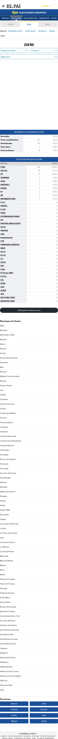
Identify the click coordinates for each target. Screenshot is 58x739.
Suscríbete (46, 6)
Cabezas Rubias (6, 386)
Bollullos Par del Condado (9, 376)
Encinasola (4, 469)
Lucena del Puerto (7, 552)
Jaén (44, 715)
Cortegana (4, 427)
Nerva (2, 570)
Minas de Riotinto (6, 561)
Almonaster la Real (7, 335)
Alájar (2, 326)
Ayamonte (4, 362)
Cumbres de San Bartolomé (10, 441)
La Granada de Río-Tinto (9, 524)
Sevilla (43, 721)
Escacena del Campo (8, 473)
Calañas (3, 395)
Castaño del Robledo (8, 413)
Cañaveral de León (7, 404)
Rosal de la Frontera (7, 611)
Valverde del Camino (8, 658)
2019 (10, 24)
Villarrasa (3, 681)
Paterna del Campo (7, 584)
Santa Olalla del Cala (8, 644)
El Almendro (4, 450)
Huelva (2, 505)
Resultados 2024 (31, 18)
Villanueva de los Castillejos (10, 676)
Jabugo (3, 519)
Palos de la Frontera (7, 579)
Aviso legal (35, 736)
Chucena (3, 418)
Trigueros (3, 648)
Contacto (4, 736)
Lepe (2, 538)
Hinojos (3, 501)
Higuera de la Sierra (7, 492)
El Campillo (4, 455)
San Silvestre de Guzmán (9, 630)
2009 (47, 24)
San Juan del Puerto (7, 621)
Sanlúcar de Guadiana (8, 625)
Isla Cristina (4, 515)
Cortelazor (4, 432)
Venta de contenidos (15, 736)
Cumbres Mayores (7, 445)
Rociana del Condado (8, 607)
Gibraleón (3, 487)
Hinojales (3, 496)
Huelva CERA (5, 510)
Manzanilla (4, 556)
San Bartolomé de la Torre (10, 616)
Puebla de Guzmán (7, 593)
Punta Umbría (5, 602)
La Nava (3, 528)
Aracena (3, 349)
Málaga (14, 721)
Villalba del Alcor (6, 667)
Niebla (2, 575)
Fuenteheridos (5, 478)
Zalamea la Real (6, 685)
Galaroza (3, 482)
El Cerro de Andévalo (8, 459)
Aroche (3, 353)
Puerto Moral (5, 598)
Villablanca (4, 662)
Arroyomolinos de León (9, 358)
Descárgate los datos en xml (29, 310)
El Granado (4, 464)
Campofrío (4, 399)
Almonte (3, 339)
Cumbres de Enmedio (8, 436)
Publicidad (26, 736)
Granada (43, 709)
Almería (14, 704)
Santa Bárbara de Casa (9, 639)
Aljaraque (3, 330)
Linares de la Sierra (7, 542)
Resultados (16, 18)
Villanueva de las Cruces (9, 671)
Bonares (3, 381)
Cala (1, 390)
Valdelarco (4, 653)
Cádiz (44, 704)
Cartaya (3, 409)
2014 (29, 24)
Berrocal (3, 372)
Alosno (2, 344)
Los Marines (4, 547)
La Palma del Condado (8, 533)
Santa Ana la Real (6, 635)
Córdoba (14, 709)
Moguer (3, 565)
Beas (2, 367)
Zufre (2, 690)
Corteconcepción (6, 422)
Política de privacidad (47, 736)
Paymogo (3, 588)
